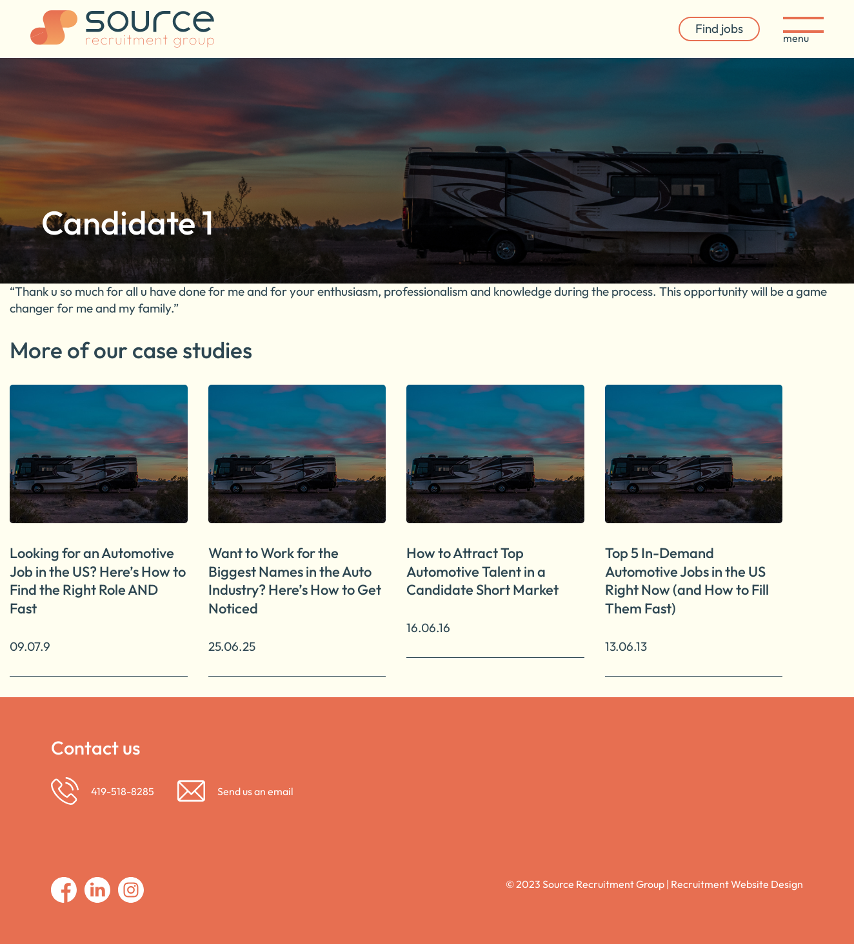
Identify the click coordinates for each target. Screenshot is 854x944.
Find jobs (719, 28)
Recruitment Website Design (737, 884)
